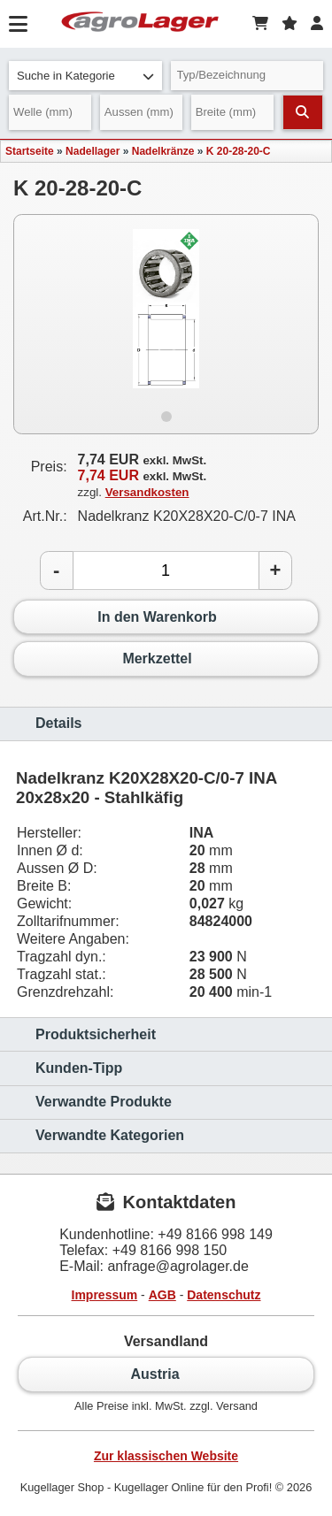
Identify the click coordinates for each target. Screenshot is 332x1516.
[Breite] (232, 112)
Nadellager (93, 151)
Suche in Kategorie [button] (85, 75)
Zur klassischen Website (166, 1456)
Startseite (29, 151)
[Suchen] (302, 112)
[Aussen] (141, 112)
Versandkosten (147, 492)
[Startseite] (140, 24)
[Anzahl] (166, 570)
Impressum (105, 1295)
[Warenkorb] (260, 24)
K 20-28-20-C (238, 151)
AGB (162, 1295)
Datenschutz (223, 1295)
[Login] (317, 24)
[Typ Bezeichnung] (247, 75)
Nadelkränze (163, 151)
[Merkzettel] (289, 24)
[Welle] (50, 112)
